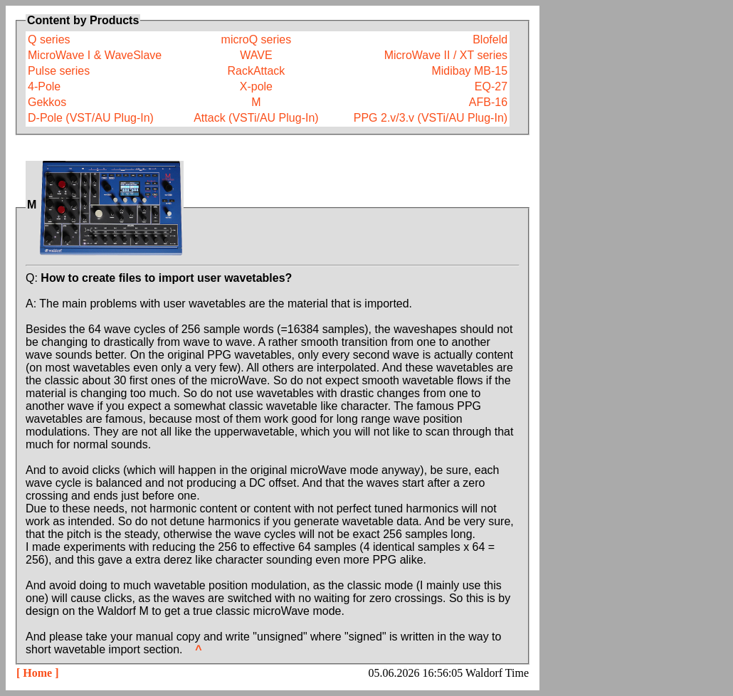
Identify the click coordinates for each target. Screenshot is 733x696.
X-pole (256, 86)
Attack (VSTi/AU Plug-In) (256, 118)
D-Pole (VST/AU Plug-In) (91, 118)
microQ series (256, 39)
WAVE (256, 55)
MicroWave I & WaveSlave (95, 55)
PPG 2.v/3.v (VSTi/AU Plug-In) (430, 118)
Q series (49, 39)
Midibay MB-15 (469, 71)
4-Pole (44, 86)
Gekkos (47, 102)
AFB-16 (488, 102)
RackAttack (256, 71)
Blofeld (490, 39)
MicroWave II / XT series (445, 55)
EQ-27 (491, 86)
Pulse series (59, 71)
